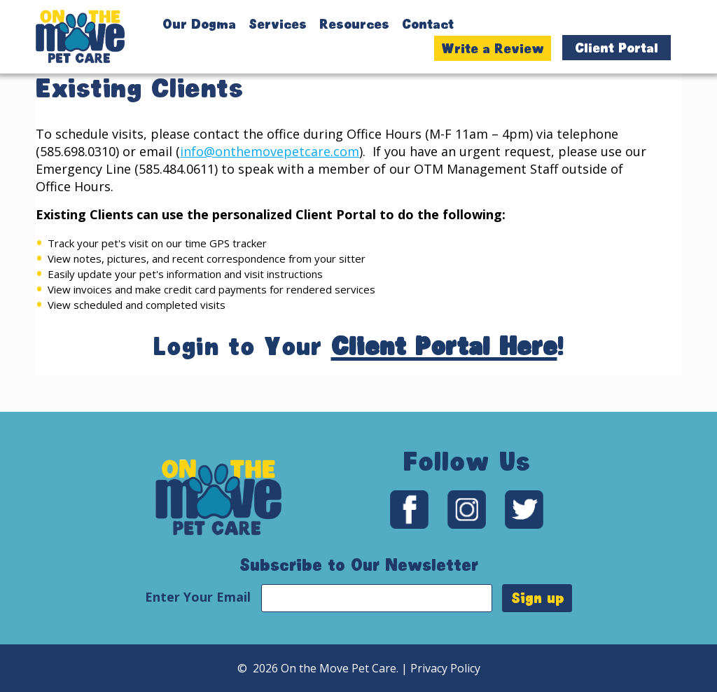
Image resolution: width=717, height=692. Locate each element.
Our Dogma (199, 24)
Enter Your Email (199, 596)
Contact (428, 24)
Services (278, 24)
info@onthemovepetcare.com (269, 187)
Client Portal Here (444, 382)
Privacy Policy (445, 668)
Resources (354, 24)
